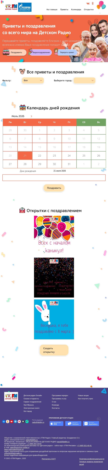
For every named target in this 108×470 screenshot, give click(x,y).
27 (10, 164)
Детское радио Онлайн (33, 395)
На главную (51, 9)
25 (83, 155)
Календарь (76, 9)
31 (69, 164)
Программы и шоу (59, 399)
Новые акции (83, 395)
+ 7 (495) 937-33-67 (34, 444)
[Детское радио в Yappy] (27, 421)
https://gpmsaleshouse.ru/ (14, 449)
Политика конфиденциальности (91, 459)
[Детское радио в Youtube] (11, 421)
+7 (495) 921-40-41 (84, 446)
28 (24, 164)
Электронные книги (31, 408)
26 (98, 155)
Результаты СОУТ (49, 459)
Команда (55, 405)
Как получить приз (85, 399)
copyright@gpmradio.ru (13, 453)
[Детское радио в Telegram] (15, 421)
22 (39, 155)
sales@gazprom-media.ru (19, 447)
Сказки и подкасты (31, 399)
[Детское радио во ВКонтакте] (3, 421)
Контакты (56, 408)
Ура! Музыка (29, 405)
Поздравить (54, 188)
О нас (54, 402)
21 (24, 155)
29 (39, 164)
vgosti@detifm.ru (63, 442)
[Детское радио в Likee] (19, 421)
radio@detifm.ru (38, 422)
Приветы (64, 9)
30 (54, 164)
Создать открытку (49, 350)
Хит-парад (28, 411)
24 (69, 155)
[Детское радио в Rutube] (23, 421)
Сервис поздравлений (32, 402)
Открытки (88, 9)
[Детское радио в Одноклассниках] (7, 421)
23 (54, 155)
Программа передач (60, 395)
